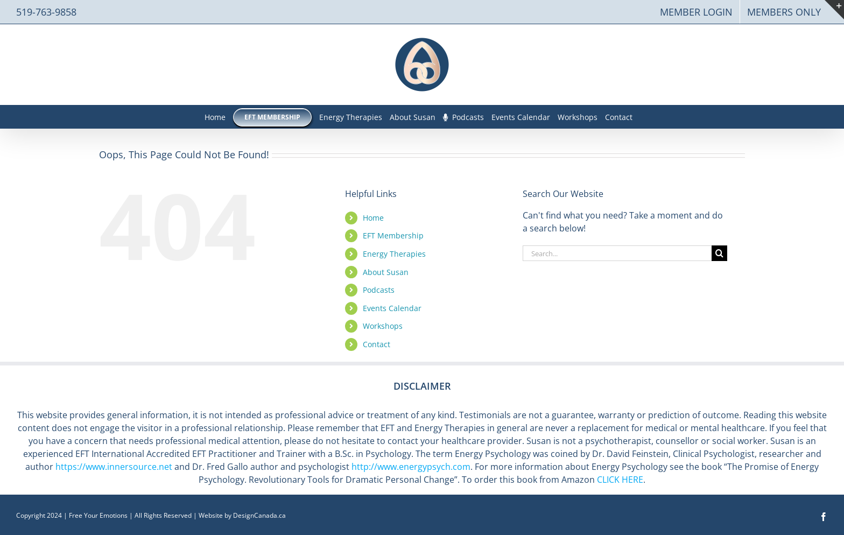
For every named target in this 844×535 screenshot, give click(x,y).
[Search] (719, 253)
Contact (376, 344)
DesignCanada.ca (259, 515)
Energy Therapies (394, 254)
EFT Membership (393, 235)
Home (373, 218)
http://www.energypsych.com (410, 467)
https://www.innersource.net (113, 467)
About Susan (386, 272)
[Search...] (617, 253)
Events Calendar (392, 308)
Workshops (383, 326)
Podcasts (379, 290)
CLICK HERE (620, 479)
